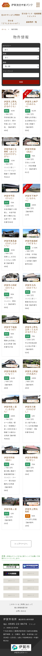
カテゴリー (7, 46)
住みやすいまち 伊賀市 (10, 15)
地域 (4, 53)
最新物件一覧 (31, 22)
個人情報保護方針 (21, 608)
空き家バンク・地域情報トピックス (31, 15)
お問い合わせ (21, 611)
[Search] (21, 75)
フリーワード (8, 71)
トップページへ (21, 544)
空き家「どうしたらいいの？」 (10, 22)
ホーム (4, 29)
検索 (21, 82)
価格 (4, 62)
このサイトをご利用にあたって (21, 604)
